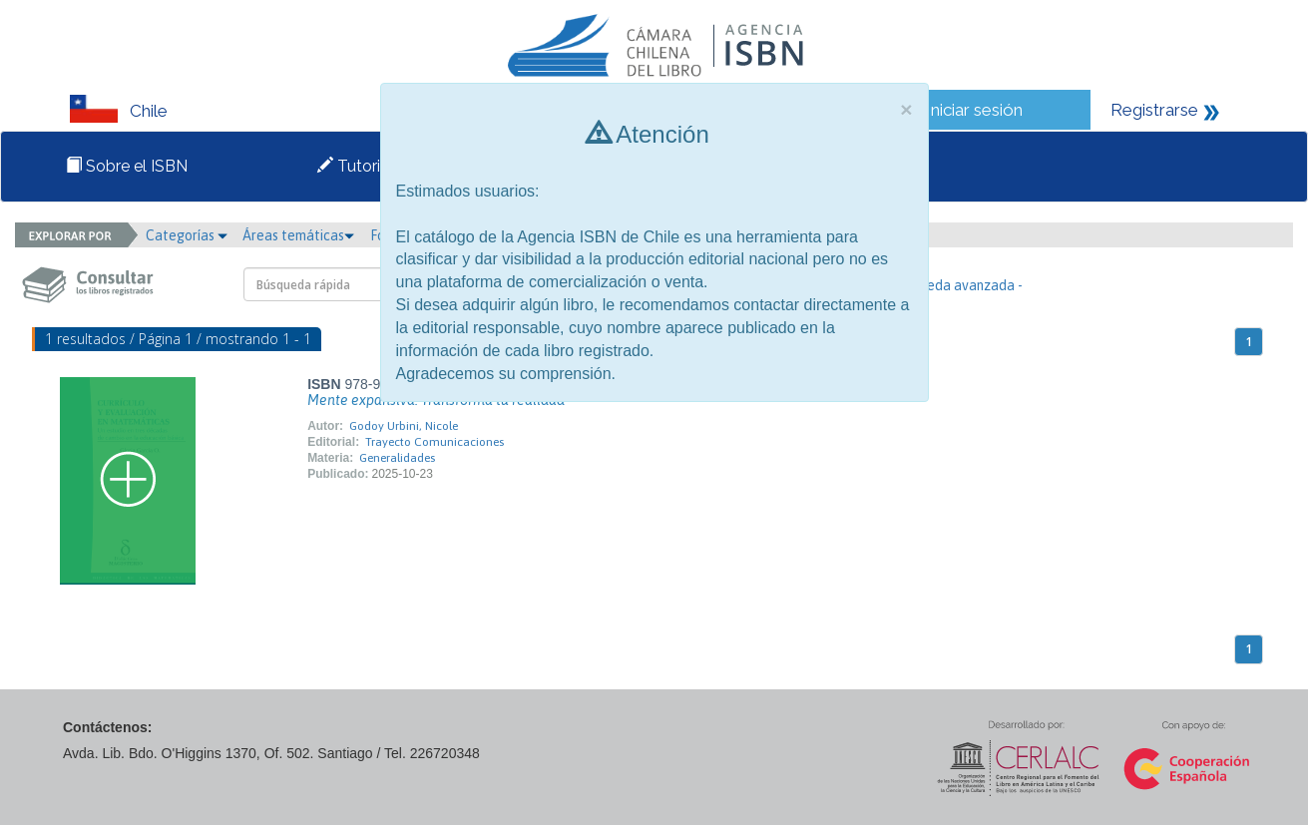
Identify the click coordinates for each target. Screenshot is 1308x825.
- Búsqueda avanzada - (952, 285)
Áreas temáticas (298, 235)
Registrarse (1154, 110)
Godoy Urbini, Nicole (403, 426)
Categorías (186, 235)
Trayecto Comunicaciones (434, 442)
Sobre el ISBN (127, 166)
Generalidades (397, 458)
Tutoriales (363, 166)
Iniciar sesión (974, 110)
